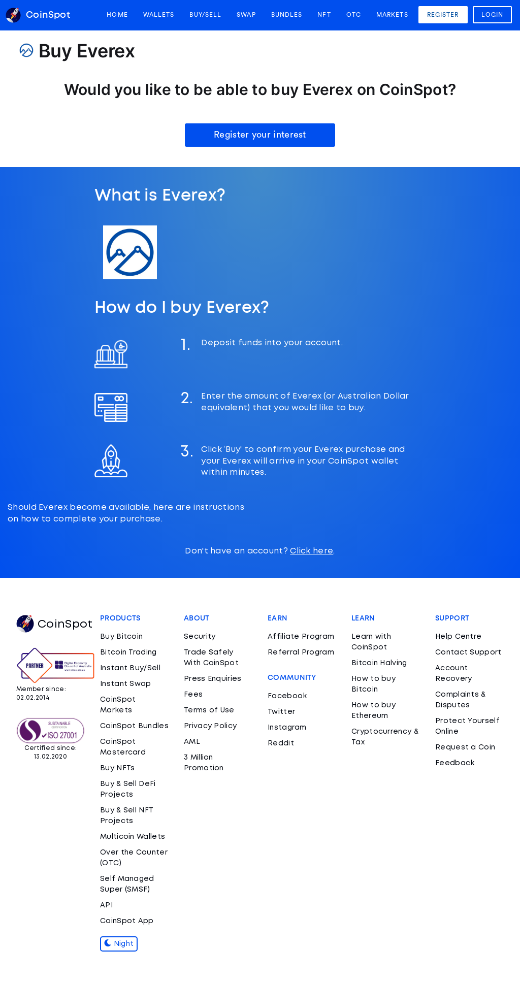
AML (192, 742)
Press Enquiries (213, 679)
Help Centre (458, 637)
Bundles (287, 15)
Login (492, 15)
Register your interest (260, 134)
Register (443, 15)
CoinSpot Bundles (134, 726)
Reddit (281, 743)
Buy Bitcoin (121, 637)
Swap (246, 15)
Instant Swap (125, 684)
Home (117, 15)
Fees (193, 695)
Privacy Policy (210, 726)
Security (199, 637)
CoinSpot (54, 624)
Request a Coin (465, 747)
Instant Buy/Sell (130, 668)
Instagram (287, 728)
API (106, 905)
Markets (392, 15)
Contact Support (468, 652)
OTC (353, 15)
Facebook (287, 696)
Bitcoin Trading (128, 652)
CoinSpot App (127, 921)
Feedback (454, 763)
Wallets (159, 15)
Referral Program (301, 652)
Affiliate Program (301, 637)
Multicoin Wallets (132, 837)
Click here (311, 551)
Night (119, 944)
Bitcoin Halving (379, 663)
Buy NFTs (117, 768)
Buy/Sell (205, 15)
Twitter (281, 712)
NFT (324, 15)
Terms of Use (209, 710)
